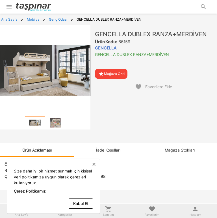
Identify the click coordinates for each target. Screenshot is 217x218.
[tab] (35, 122)
